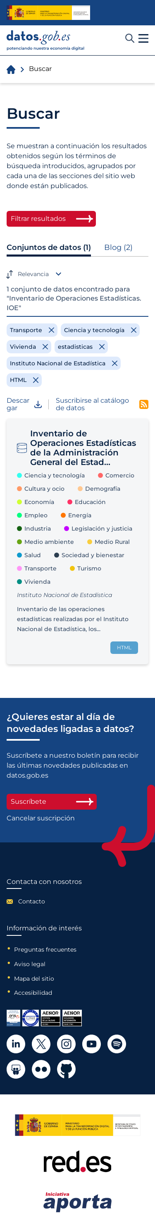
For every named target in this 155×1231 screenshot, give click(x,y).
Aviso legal (29, 964)
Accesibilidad (33, 992)
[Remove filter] (32, 330)
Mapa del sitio (34, 978)
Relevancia (33, 274)
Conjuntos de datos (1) (49, 247)
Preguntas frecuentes (45, 949)
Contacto (31, 901)
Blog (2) (118, 247)
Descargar (24, 404)
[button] (143, 38)
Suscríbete (52, 801)
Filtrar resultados (38, 219)
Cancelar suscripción (41, 818)
